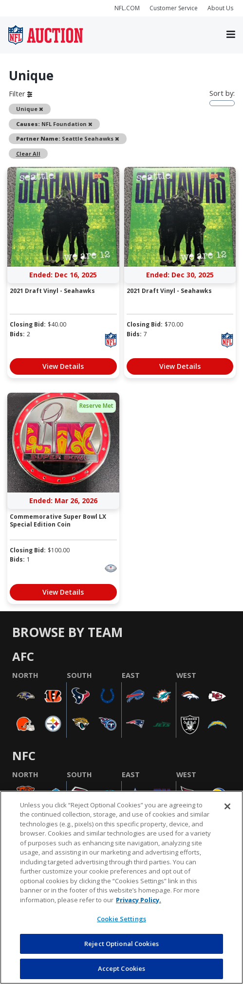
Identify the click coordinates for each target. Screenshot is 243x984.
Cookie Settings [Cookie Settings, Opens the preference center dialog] (121, 918)
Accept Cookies (122, 968)
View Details (63, 366)
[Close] (227, 806)
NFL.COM (127, 8)
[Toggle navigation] (231, 34)
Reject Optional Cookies (121, 943)
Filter (20, 93)
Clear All (28, 153)
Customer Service (174, 8)
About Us (220, 8)
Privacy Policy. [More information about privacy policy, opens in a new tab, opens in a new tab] (138, 899)
